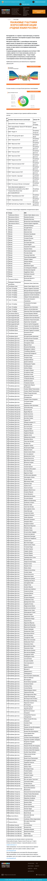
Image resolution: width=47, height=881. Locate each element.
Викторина (26, 10)
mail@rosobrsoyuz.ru (11, 844)
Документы (26, 14)
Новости (25, 13)
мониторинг (26, 7)
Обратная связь (25, 4)
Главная (9, 19)
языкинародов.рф (11, 850)
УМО (24, 9)
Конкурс (25, 11)
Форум (25, 15)
